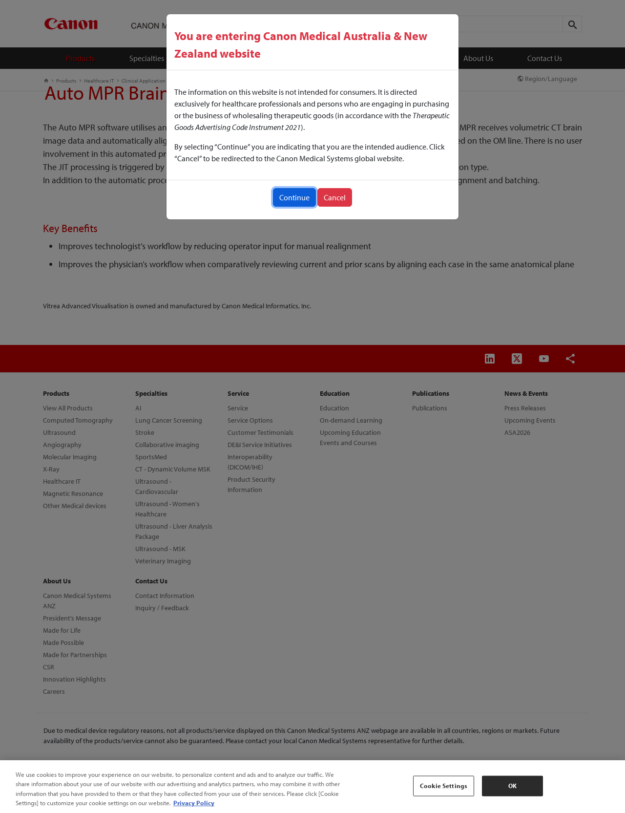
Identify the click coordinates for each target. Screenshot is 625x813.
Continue (294, 197)
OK (512, 786)
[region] (312, 786)
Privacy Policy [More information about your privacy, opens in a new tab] (193, 803)
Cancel (335, 197)
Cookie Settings (443, 786)
